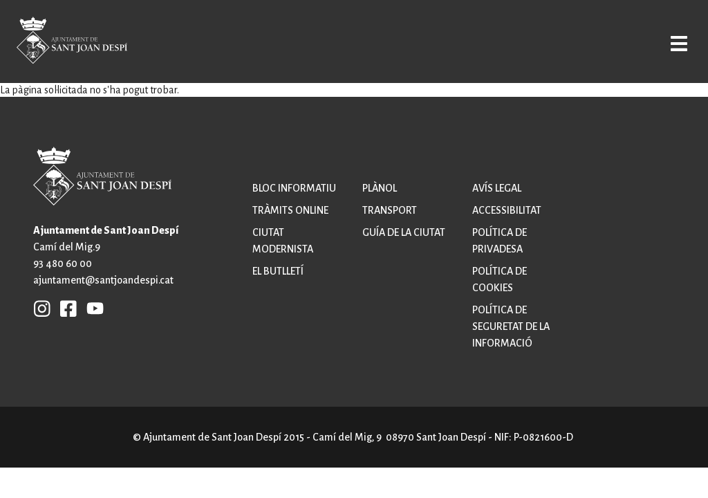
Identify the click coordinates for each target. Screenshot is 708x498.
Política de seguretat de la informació (511, 326)
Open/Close (668, 43)
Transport (389, 210)
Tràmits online (290, 210)
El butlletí (278, 271)
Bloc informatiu (294, 188)
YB (91, 307)
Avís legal (496, 188)
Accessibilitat (506, 210)
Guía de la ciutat (403, 232)
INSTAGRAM (42, 307)
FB (65, 307)
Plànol (379, 188)
